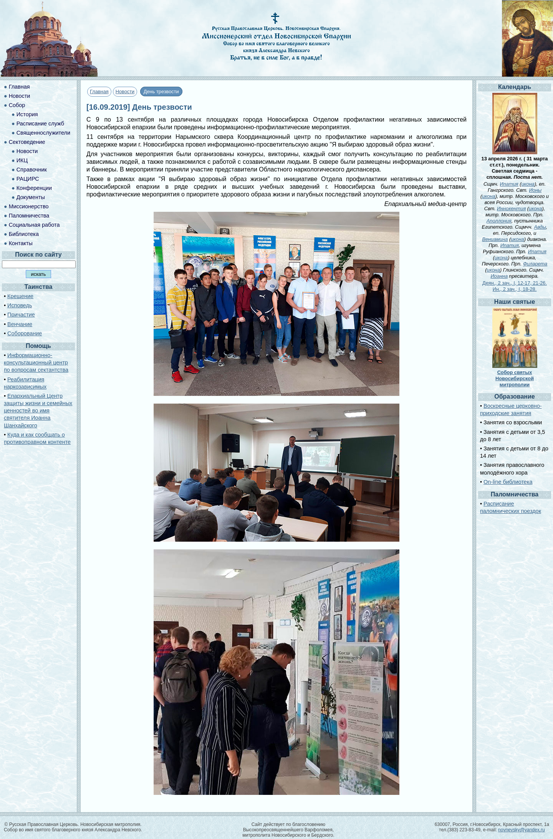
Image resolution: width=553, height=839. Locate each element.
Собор (17, 105)
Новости (125, 91)
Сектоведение (27, 142)
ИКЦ (22, 160)
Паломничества (29, 216)
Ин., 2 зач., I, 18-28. (515, 289)
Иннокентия (511, 208)
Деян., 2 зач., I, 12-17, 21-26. (514, 283)
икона (527, 184)
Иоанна (499, 276)
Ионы (535, 190)
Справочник (32, 169)
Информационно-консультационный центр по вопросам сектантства (36, 362)
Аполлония (499, 221)
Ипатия (509, 184)
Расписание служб (40, 123)
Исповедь (19, 305)
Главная (99, 91)
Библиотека (24, 234)
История (27, 114)
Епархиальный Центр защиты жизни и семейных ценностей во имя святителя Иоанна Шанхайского (38, 411)
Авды (540, 227)
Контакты (21, 243)
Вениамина (495, 239)
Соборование (24, 333)
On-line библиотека (507, 482)
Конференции (34, 188)
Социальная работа (34, 225)
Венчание (19, 324)
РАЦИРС (28, 179)
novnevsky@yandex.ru (521, 829)
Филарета (535, 264)
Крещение (20, 296)
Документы (31, 197)
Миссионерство (29, 206)
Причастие (21, 315)
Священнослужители (43, 133)
